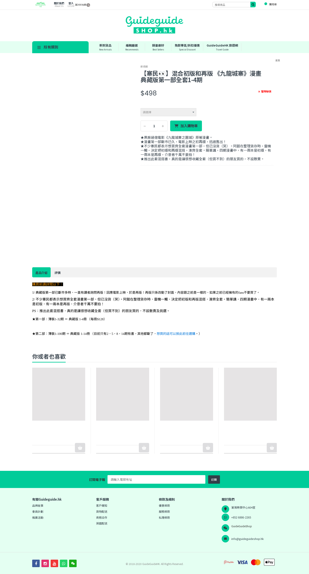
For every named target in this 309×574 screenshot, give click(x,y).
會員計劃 (37, 511)
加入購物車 (189, 126)
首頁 (277, 60)
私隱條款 (164, 517)
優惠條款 (164, 505)
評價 (58, 272)
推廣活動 (37, 517)
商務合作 (101, 517)
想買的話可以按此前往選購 (176, 333)
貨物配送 (101, 511)
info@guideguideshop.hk (247, 539)
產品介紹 (41, 272)
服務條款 (164, 511)
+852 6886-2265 (241, 517)
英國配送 (101, 523)
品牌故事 (37, 505)
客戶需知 (101, 505)
